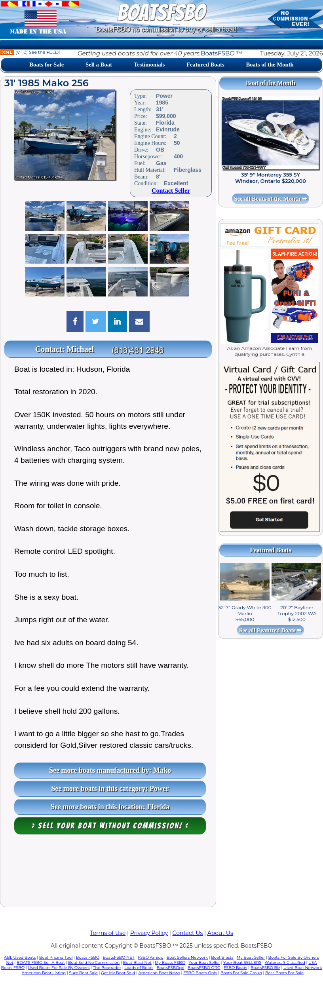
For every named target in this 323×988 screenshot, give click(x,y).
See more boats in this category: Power (110, 788)
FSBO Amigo (150, 957)
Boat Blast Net (137, 962)
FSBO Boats (235, 967)
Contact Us (188, 933)
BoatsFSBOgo (170, 967)
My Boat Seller (251, 957)
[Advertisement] (108, 872)
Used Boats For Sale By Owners (58, 967)
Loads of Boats (138, 967)
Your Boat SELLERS (242, 962)
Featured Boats (205, 64)
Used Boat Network (302, 967)
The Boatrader (107, 967)
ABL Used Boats (20, 957)
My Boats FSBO (170, 962)
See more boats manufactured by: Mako (110, 770)
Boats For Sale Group (241, 972)
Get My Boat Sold (118, 972)
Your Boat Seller (204, 962)
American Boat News (159, 972)
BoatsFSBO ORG (204, 967)
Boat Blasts (222, 957)
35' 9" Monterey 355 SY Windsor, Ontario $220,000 (270, 177)
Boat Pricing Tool (56, 957)
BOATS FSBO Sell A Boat (41, 962)
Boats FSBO (88, 957)
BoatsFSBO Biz (265, 967)
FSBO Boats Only (200, 972)
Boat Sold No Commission (94, 962)
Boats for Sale (46, 64)
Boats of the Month (269, 64)
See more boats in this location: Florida (110, 807)
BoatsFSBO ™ (221, 53)
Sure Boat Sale (83, 972)
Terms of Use (107, 933)
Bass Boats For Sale (284, 972)
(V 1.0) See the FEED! (30, 52)
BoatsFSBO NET (118, 957)
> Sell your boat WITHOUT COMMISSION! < (110, 825)
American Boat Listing (44, 972)
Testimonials (149, 64)
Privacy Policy (149, 933)
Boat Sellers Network (187, 957)
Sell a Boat (99, 64)
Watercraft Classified (285, 962)
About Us (220, 933)
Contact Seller (171, 190)
